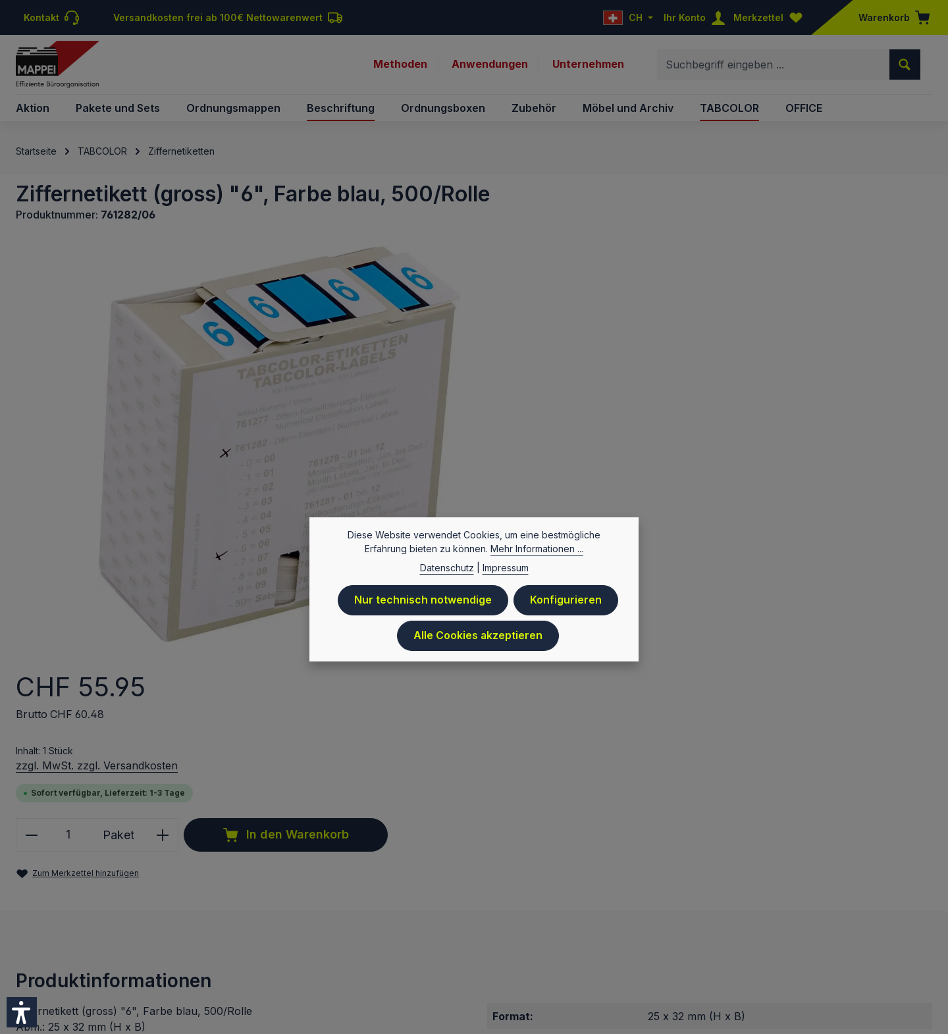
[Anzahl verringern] (581, 413)
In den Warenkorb (833, 414)
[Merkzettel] (770, 17)
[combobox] (773, 64)
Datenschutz (556, 913)
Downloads (745, 913)
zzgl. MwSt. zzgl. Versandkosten (646, 344)
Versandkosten (434, 874)
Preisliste (494, 913)
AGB (654, 913)
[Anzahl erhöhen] (713, 413)
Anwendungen (489, 64)
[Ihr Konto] (697, 17)
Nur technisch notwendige (423, 600)
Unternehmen (588, 64)
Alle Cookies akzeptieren (478, 635)
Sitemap (913, 913)
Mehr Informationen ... (536, 548)
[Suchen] (904, 64)
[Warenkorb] (890, 17)
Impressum (438, 913)
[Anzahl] (618, 413)
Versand (615, 913)
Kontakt (690, 913)
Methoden (399, 64)
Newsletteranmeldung (832, 913)
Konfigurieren (566, 600)
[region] (277, 442)
